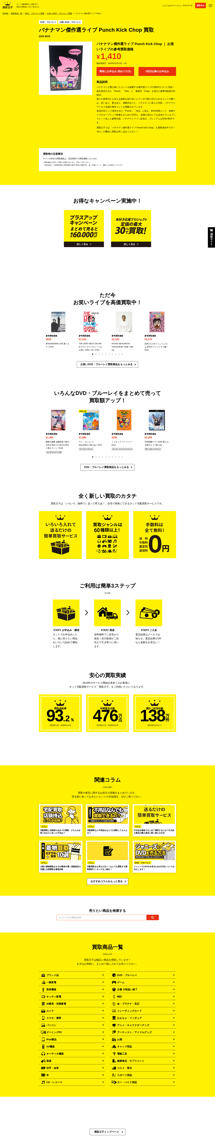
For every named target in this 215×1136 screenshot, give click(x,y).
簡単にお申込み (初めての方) (115, 71)
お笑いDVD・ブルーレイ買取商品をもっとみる (106, 364)
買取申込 (200, 5)
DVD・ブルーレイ (48, 22)
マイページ (187, 5)
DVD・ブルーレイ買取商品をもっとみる (106, 467)
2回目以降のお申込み (157, 71)
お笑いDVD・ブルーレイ (70, 22)
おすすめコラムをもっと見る (106, 881)
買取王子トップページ (106, 1132)
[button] (92, 354)
